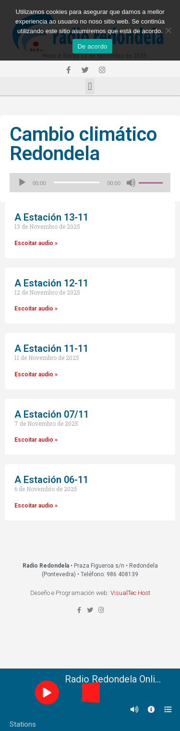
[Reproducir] (22, 182)
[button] (90, 86)
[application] (90, 182)
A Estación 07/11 (51, 414)
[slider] (77, 182)
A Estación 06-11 (51, 479)
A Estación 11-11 (51, 348)
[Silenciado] (131, 182)
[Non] (168, 30)
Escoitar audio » (36, 243)
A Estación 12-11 (51, 283)
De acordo (92, 46)
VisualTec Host (130, 592)
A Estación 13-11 (51, 217)
